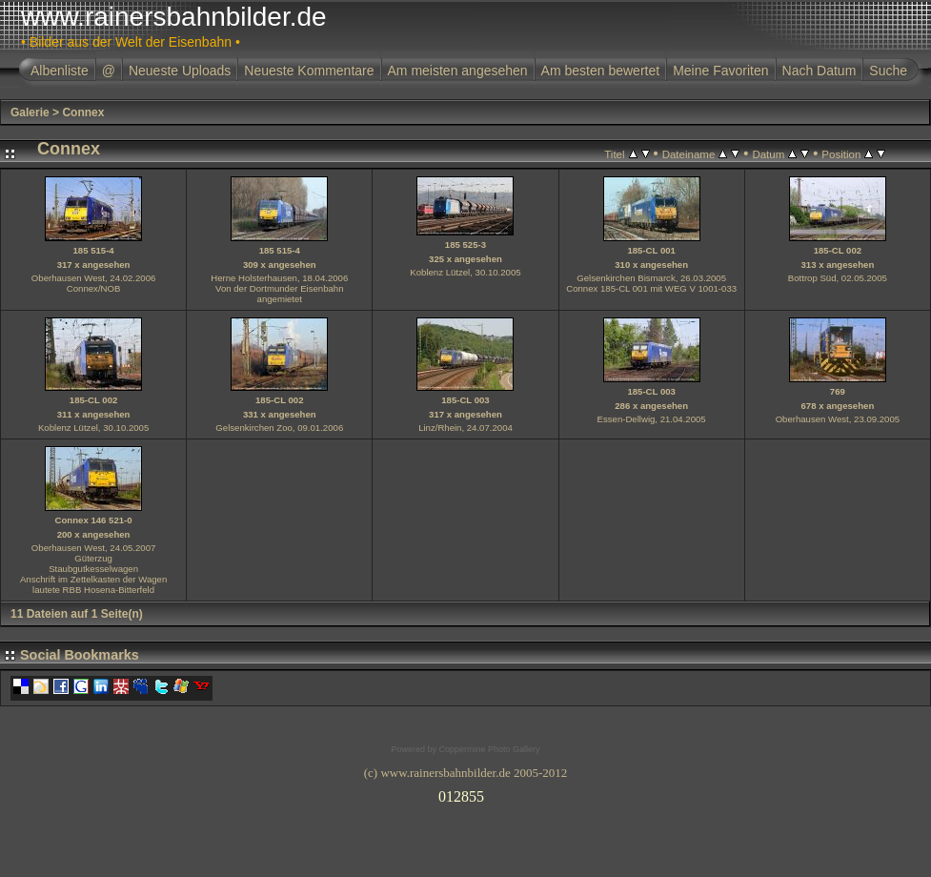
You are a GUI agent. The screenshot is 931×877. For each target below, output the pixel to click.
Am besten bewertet (600, 70)
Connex (83, 112)
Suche (888, 70)
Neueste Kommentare (309, 70)
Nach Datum (819, 70)
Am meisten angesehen (458, 70)
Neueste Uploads (180, 70)
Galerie (30, 112)
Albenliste (59, 70)
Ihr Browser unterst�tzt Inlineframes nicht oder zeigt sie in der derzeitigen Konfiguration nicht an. (466, 793)
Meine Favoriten (720, 70)
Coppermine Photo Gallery (488, 749)
